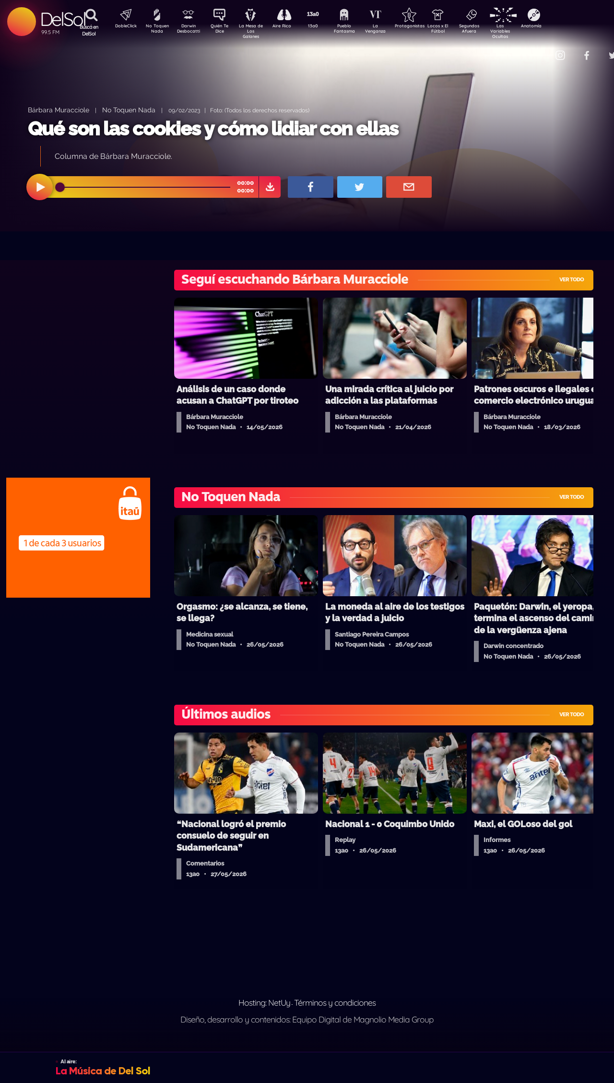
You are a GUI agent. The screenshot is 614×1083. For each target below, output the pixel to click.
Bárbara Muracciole (58, 110)
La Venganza (391, 30)
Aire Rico (290, 27)
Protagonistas (425, 27)
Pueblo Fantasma (357, 30)
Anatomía (559, 27)
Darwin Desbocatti (189, 30)
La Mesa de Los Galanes (257, 31)
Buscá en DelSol (89, 30)
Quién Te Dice (223, 30)
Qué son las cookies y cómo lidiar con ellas (213, 128)
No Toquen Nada (155, 30)
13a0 (324, 27)
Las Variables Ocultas (525, 31)
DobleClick (122, 27)
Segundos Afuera (491, 30)
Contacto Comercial (540, 49)
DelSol (62, 19)
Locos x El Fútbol (458, 30)
